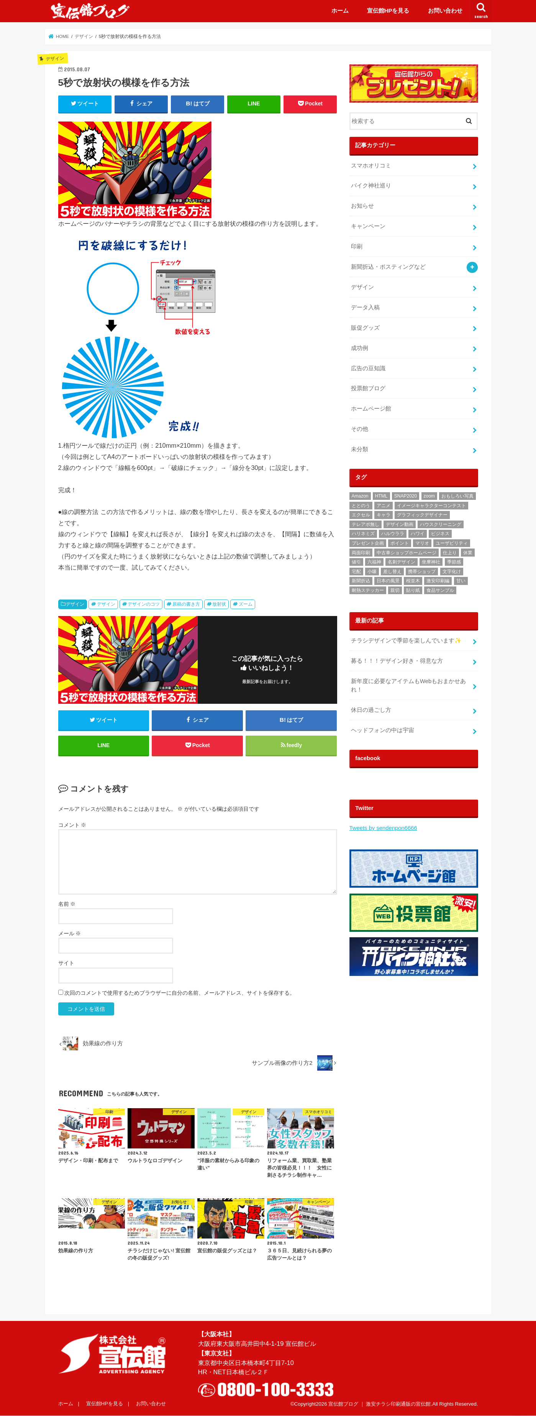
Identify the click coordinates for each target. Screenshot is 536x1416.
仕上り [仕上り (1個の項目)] (450, 552)
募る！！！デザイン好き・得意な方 (397, 661)
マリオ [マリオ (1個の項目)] (422, 543)
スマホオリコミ (371, 166)
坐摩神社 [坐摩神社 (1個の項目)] (431, 562)
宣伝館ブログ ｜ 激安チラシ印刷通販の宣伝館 (379, 1404)
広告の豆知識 (368, 368)
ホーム (340, 10)
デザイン (75, 604)
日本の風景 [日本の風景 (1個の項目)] (388, 580)
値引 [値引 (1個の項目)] (356, 562)
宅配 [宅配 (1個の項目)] (356, 571)
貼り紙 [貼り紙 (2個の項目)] (413, 590)
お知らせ (362, 206)
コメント (72, 825)
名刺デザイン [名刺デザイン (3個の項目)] (401, 562)
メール (69, 933)
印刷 (356, 246)
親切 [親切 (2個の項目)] (395, 590)
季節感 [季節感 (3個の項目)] (454, 562)
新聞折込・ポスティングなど (388, 267)
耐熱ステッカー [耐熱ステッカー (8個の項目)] (368, 590)
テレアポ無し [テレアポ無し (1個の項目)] (365, 524)
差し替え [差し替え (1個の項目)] (392, 571)
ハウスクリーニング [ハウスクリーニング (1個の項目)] (440, 524)
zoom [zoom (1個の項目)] (429, 496)
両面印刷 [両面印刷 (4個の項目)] (361, 552)
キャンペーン (368, 226)
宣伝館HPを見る (388, 10)
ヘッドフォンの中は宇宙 (382, 730)
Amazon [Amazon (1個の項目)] (360, 496)
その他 (359, 429)
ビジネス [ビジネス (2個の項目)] (440, 533)
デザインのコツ (144, 604)
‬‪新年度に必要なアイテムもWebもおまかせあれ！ (408, 685)
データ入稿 (365, 307)
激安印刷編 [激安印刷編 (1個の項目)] (437, 580)
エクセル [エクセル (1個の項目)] (361, 514)
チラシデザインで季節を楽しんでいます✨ (406, 640)
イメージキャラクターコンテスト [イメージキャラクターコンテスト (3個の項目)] (431, 505)
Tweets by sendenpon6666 (383, 828)
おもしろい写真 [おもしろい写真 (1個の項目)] (457, 496)
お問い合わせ (445, 10)
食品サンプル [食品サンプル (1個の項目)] (440, 590)
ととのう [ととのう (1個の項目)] (361, 505)
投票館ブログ (368, 388)
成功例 (359, 348)
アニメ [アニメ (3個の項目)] (383, 505)
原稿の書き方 (186, 604)
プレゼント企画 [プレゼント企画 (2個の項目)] (368, 543)
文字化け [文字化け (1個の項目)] (452, 571)
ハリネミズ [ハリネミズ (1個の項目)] (363, 533)
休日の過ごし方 (371, 710)
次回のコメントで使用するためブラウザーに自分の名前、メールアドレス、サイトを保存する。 (179, 993)
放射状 (219, 604)
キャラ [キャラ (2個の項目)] (383, 514)
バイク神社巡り (371, 185)
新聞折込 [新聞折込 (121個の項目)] (361, 580)
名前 (67, 904)
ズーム (245, 604)
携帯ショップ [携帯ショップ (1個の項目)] (422, 571)
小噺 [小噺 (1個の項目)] (372, 571)
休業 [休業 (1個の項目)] (467, 552)
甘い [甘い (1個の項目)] (461, 580)
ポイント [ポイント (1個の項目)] (399, 543)
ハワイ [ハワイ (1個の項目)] (418, 533)
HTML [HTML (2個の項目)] (381, 496)
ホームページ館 (371, 409)
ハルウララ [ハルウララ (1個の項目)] (392, 533)
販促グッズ (365, 328)
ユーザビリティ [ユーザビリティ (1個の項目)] (452, 543)
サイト (66, 963)
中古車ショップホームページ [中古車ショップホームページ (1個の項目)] (406, 552)
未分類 (359, 449)
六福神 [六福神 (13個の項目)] (374, 562)
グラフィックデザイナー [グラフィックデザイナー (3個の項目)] (422, 514)
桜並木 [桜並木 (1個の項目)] (413, 580)
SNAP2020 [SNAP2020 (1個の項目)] (405, 496)
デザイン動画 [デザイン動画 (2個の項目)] (399, 524)
